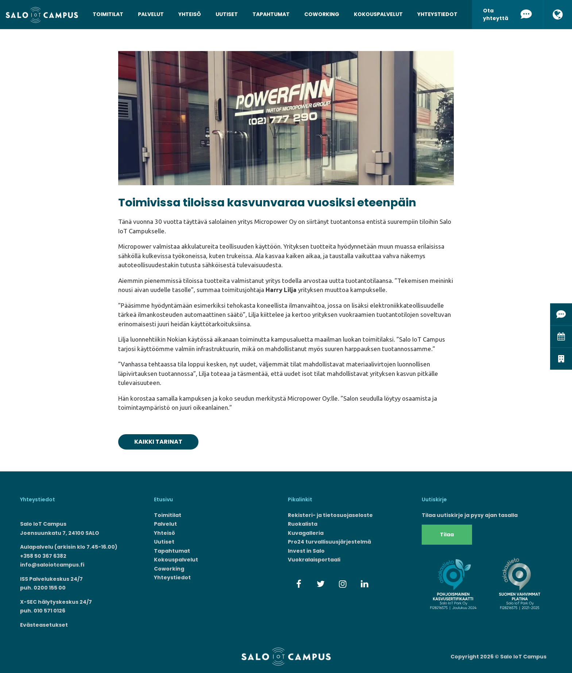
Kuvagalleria (306, 533)
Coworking (321, 14)
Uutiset (227, 14)
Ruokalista (302, 524)
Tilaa (447, 534)
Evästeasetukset (44, 625)
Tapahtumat (271, 14)
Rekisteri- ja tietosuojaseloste (330, 515)
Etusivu (163, 499)
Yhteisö (189, 14)
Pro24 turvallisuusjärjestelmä (329, 541)
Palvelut (151, 14)
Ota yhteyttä (507, 14)
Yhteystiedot (437, 14)
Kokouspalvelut (378, 14)
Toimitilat (108, 14)
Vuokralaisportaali (314, 559)
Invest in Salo (306, 551)
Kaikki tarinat (158, 441)
